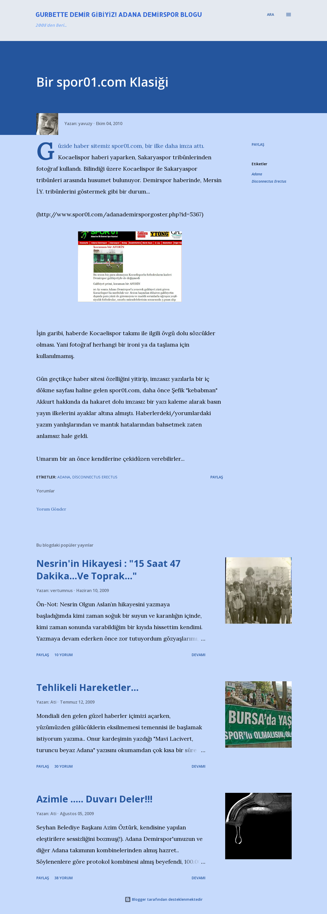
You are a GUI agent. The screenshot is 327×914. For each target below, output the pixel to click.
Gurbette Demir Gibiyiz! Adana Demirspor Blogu (118, 14)
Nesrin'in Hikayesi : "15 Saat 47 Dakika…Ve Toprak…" (108, 569)
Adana (257, 173)
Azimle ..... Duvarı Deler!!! (94, 799)
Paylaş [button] (258, 144)
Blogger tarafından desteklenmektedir (164, 899)
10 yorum (63, 654)
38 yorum (63, 877)
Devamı (198, 654)
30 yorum (63, 766)
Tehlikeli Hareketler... (87, 687)
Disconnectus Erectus (269, 181)
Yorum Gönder (51, 509)
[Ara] (270, 14)
